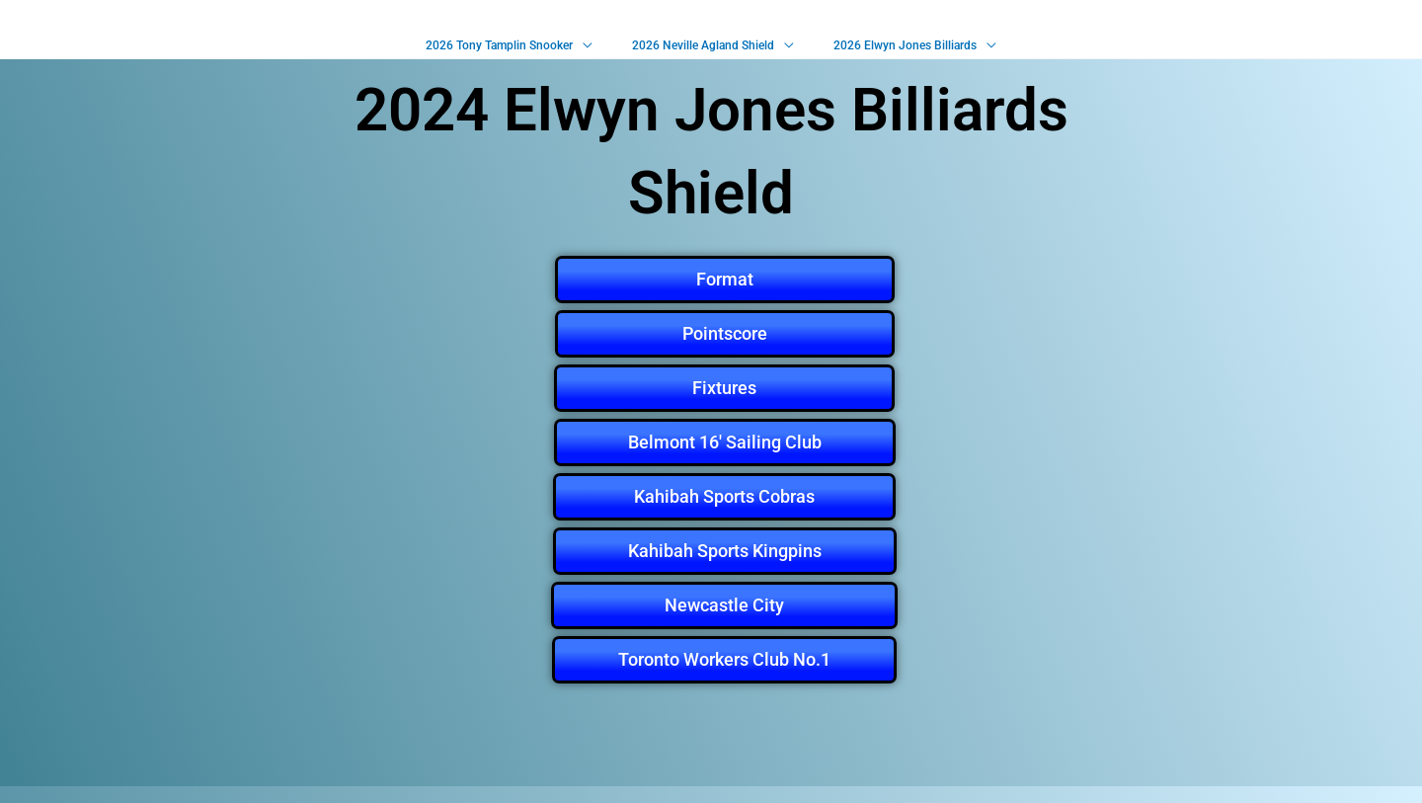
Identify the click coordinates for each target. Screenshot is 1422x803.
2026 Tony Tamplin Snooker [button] (509, 53)
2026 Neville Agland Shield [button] (703, 53)
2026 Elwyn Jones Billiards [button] (895, 53)
